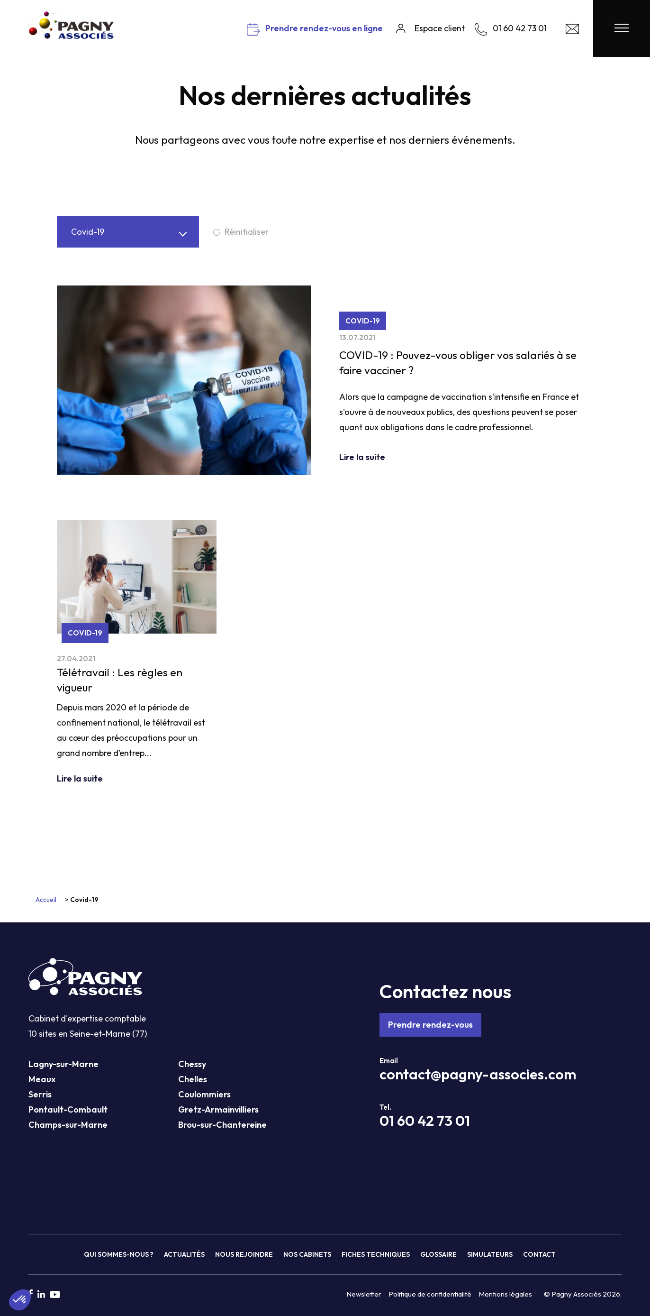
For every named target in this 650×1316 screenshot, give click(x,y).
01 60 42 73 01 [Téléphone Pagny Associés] (424, 1121)
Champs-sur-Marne (68, 1124)
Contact (539, 1254)
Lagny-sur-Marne (63, 1063)
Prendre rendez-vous (430, 1024)
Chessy (192, 1063)
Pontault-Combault (68, 1109)
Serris (40, 1094)
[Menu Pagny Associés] (621, 28)
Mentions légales (505, 1293)
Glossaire (438, 1254)
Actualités (184, 1254)
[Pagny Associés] (71, 35)
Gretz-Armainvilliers (218, 1109)
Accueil (46, 899)
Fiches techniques (376, 1254)
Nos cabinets (307, 1254)
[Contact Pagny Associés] (572, 31)
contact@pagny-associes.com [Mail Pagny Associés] (477, 1074)
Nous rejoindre (244, 1254)
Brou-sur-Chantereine (222, 1124)
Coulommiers (204, 1094)
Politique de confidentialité (429, 1293)
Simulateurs (490, 1254)
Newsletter (363, 1293)
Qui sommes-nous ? (118, 1254)
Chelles (192, 1079)
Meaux (41, 1079)
